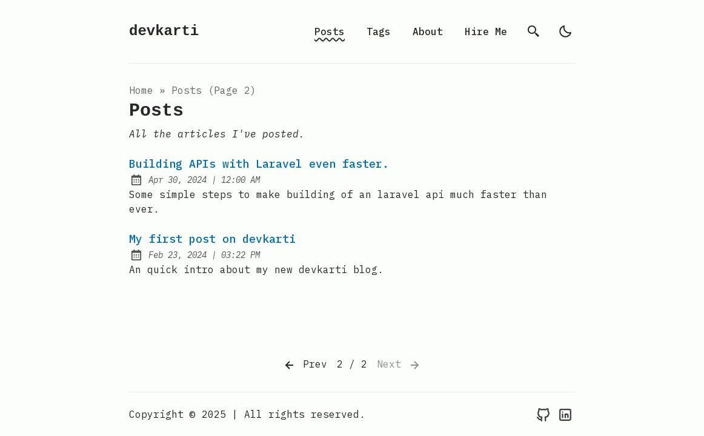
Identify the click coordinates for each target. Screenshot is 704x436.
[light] (565, 31)
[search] (533, 31)
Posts (329, 31)
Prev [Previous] (304, 365)
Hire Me (486, 31)
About (428, 31)
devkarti (164, 31)
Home (141, 90)
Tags (379, 31)
